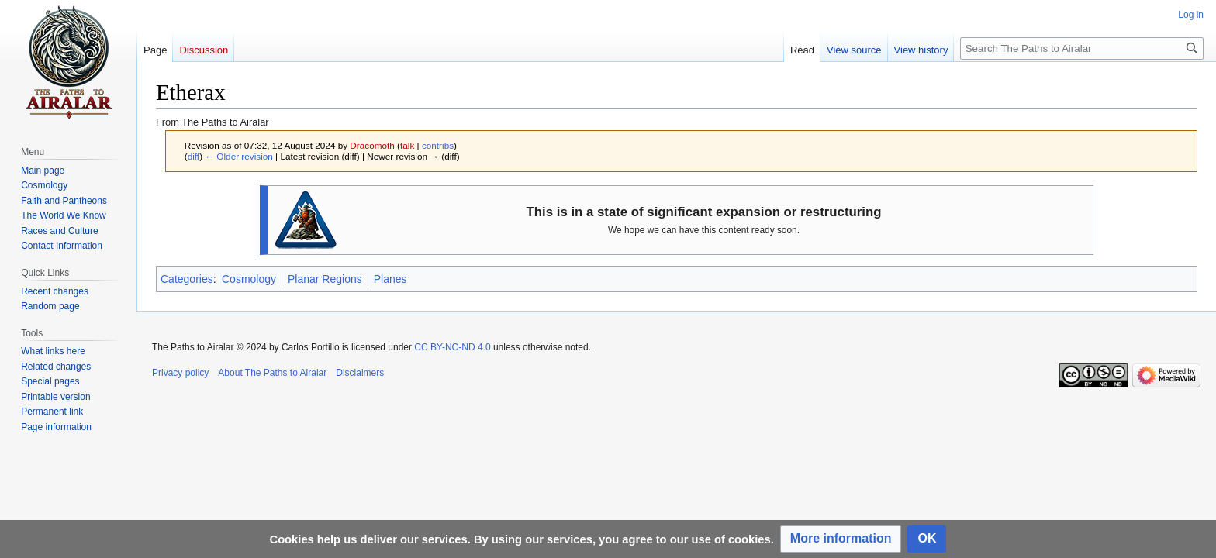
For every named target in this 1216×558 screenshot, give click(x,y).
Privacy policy (180, 372)
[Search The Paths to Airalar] (1082, 48)
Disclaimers (360, 372)
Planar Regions (325, 279)
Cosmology (249, 279)
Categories (187, 279)
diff (193, 156)
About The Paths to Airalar (272, 372)
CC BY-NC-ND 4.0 (452, 347)
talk (407, 145)
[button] (841, 539)
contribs (438, 145)
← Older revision (239, 156)
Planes (390, 279)
